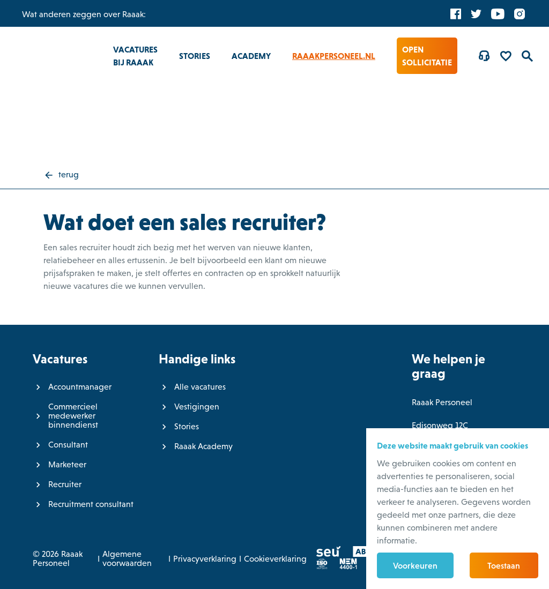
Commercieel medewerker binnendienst (73, 415)
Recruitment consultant (90, 504)
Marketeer (67, 464)
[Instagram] (519, 13)
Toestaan (503, 565)
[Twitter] (476, 13)
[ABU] (358, 553)
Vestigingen (196, 406)
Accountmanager (80, 386)
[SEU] (324, 553)
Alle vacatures (200, 386)
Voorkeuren (415, 565)
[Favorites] (505, 56)
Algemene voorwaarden (127, 558)
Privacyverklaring (204, 558)
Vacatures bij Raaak (135, 55)
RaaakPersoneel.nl (333, 56)
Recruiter (64, 484)
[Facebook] (455, 13)
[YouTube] (498, 13)
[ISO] (317, 566)
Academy (251, 56)
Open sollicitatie (427, 55)
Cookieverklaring (275, 558)
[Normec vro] (343, 566)
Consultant (68, 444)
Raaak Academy (203, 446)
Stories (194, 56)
